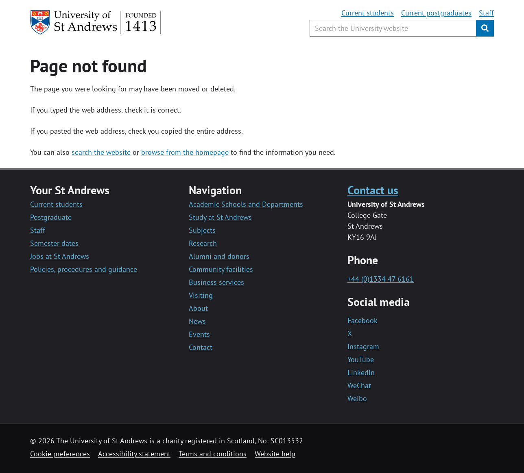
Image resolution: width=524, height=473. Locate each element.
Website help (275, 453)
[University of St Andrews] (96, 22)
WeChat (359, 385)
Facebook (362, 320)
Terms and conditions (213, 453)
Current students (367, 12)
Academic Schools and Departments (246, 204)
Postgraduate (51, 217)
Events (199, 334)
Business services (216, 282)
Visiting (201, 295)
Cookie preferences (60, 453)
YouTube (360, 359)
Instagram (363, 346)
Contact (200, 347)
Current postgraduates (436, 12)
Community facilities (221, 269)
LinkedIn (361, 372)
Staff (486, 12)
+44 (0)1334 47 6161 (380, 279)
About (198, 308)
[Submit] (485, 28)
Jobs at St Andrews (59, 256)
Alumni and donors (219, 256)
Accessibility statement (134, 453)
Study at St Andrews (220, 217)
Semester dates (54, 243)
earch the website (103, 152)
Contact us (372, 189)
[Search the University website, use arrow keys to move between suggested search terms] (393, 28)
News (197, 321)
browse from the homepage (185, 152)
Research (203, 243)
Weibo (357, 398)
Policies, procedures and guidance (83, 269)
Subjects (202, 230)
